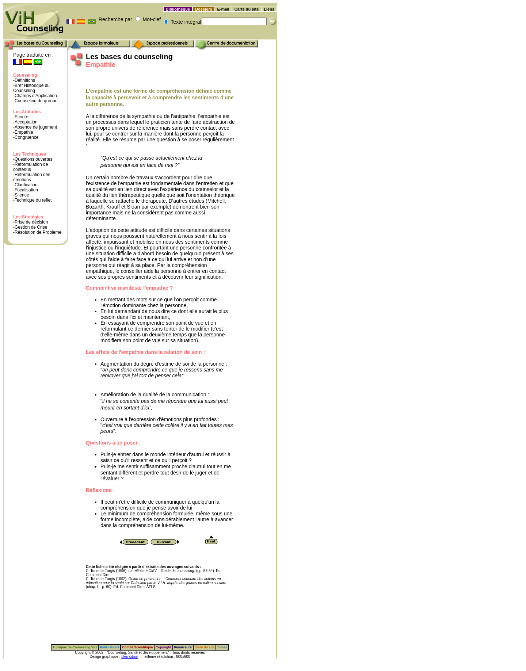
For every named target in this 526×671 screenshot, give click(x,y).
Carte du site (247, 9)
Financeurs (183, 647)
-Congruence (25, 137)
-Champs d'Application (35, 95)
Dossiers (203, 9)
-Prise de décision (30, 222)
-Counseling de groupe (35, 100)
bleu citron (129, 657)
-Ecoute (20, 116)
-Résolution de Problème (37, 232)
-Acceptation (25, 122)
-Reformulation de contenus (30, 167)
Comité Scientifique (137, 647)
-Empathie (23, 132)
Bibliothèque (178, 9)
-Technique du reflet (32, 200)
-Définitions (24, 80)
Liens (269, 9)
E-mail (223, 9)
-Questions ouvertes (32, 159)
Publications (109, 647)
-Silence (21, 195)
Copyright (163, 647)
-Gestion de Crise (30, 227)
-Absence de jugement (35, 127)
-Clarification (25, 184)
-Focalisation (25, 189)
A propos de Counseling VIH (75, 647)
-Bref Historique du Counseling (31, 88)
